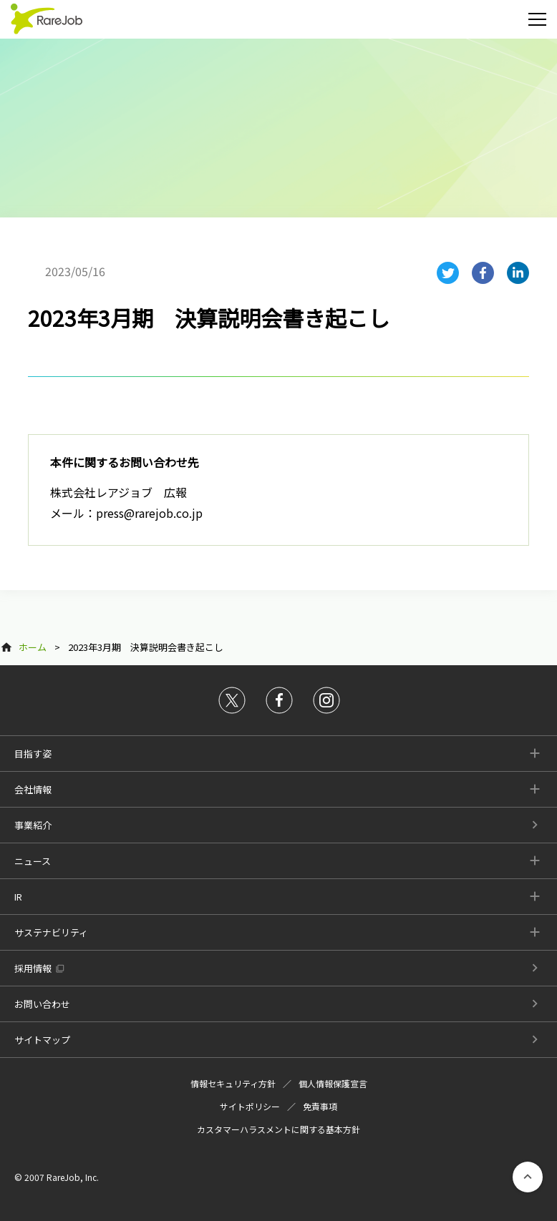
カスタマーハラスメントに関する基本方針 (278, 1129)
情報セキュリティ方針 (233, 1083)
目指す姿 (33, 753)
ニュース (32, 861)
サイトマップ (42, 1039)
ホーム (33, 647)
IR (18, 896)
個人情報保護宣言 (333, 1083)
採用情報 (33, 968)
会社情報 (33, 789)
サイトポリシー (250, 1106)
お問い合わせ (42, 1004)
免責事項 (320, 1106)
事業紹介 (33, 825)
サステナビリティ (51, 932)
